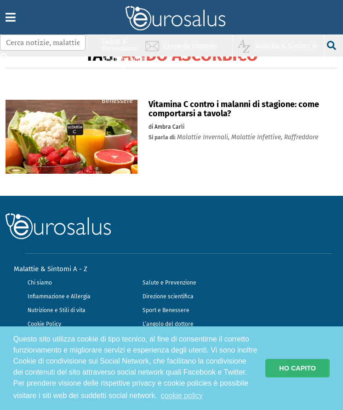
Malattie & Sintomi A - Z (50, 269)
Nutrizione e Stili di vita (57, 310)
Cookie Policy (44, 324)
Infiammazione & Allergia (122, 62)
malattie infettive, (257, 137)
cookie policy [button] (181, 395)
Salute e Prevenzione (169, 282)
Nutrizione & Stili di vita (120, 80)
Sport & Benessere (117, 97)
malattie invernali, (204, 137)
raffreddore (301, 137)
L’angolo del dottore (168, 324)
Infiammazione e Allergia (59, 296)
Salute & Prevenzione (119, 45)
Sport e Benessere (166, 310)
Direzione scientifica (168, 296)
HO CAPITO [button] (297, 368)
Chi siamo (40, 282)
